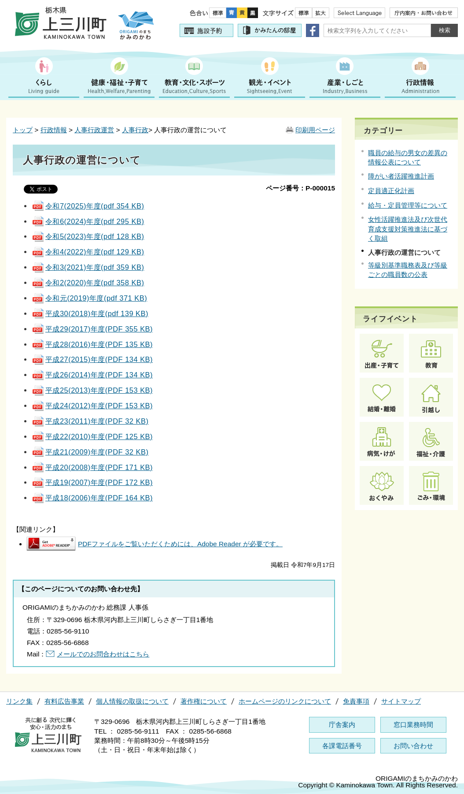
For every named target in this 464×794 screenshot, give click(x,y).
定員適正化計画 (391, 190)
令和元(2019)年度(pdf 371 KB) (89, 298)
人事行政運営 (94, 130)
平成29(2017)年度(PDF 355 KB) (92, 329)
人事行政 (135, 130)
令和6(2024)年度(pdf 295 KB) (88, 221)
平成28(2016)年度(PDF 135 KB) (92, 344)
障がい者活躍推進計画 (401, 176)
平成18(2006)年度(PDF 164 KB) (92, 498)
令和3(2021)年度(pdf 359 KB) (88, 267)
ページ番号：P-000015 (300, 188)
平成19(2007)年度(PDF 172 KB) (92, 482)
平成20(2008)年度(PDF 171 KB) (92, 467)
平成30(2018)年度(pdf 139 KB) (90, 313)
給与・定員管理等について (407, 205)
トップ (23, 130)
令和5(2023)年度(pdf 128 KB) (88, 236)
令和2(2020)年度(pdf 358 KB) (88, 283)
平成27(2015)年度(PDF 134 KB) (92, 359)
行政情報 (54, 130)
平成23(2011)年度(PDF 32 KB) (90, 421)
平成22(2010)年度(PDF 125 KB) (92, 436)
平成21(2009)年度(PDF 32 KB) (90, 452)
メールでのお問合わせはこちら (103, 654)
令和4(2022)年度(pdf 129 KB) (88, 252)
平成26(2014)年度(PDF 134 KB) (92, 375)
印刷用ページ (315, 130)
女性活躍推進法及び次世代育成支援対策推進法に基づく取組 (407, 229)
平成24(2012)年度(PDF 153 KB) (92, 406)
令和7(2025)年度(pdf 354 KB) (88, 206)
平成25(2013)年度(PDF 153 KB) (92, 390)
